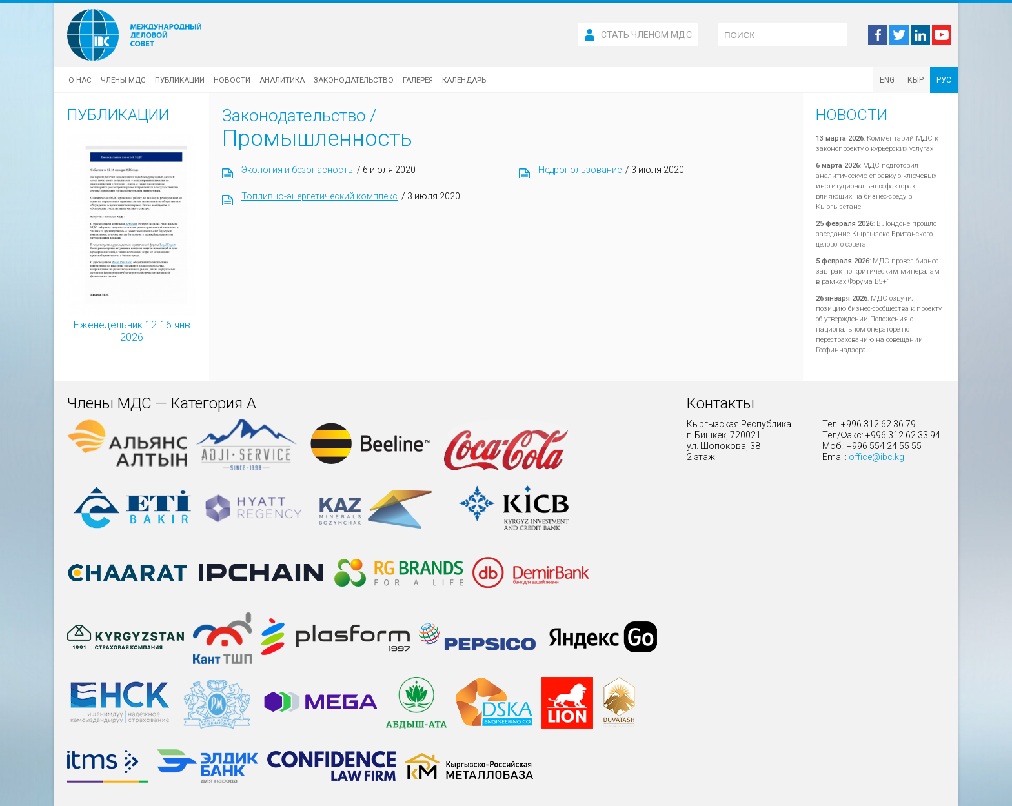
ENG (887, 80)
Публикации (180, 80)
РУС (943, 80)
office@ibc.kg (876, 457)
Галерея (418, 80)
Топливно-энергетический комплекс (319, 196)
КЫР (915, 80)
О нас (80, 80)
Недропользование (580, 170)
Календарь (464, 80)
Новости (232, 80)
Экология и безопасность (297, 170)
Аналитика (282, 80)
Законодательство (354, 80)
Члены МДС (123, 80)
